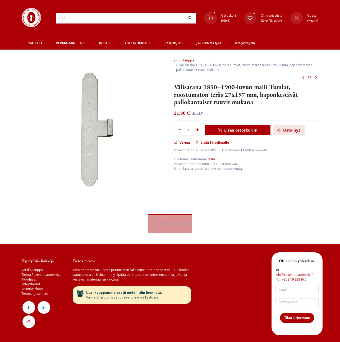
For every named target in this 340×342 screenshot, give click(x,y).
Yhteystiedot (30, 284)
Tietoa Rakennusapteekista (41, 274)
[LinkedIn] (44, 307)
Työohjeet (28, 279)
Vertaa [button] (182, 142)
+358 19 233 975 (294, 279)
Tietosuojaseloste (34, 293)
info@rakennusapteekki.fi (294, 274)
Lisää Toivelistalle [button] (212, 142)
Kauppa (188, 60)
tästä (211, 159)
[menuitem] (35, 43)
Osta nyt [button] (288, 130)
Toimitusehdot (32, 289)
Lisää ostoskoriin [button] (238, 130)
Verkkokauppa (32, 270)
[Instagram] (28, 321)
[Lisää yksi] (197, 130)
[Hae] (190, 18)
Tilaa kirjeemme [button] (297, 317)
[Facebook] (28, 307)
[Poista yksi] (179, 130)
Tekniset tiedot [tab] (170, 224)
